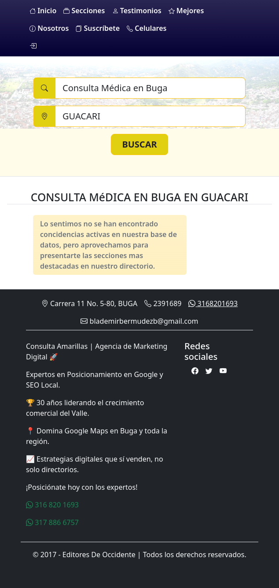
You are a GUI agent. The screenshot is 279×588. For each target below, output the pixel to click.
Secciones (84, 10)
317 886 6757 (52, 522)
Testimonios (137, 10)
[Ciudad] (150, 116)
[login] (33, 46)
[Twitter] (209, 371)
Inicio (42, 10)
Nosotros (49, 28)
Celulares (146, 28)
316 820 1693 (52, 505)
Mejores (186, 10)
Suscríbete (98, 28)
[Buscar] (150, 88)
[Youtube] (223, 371)
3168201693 (213, 303)
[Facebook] (194, 371)
